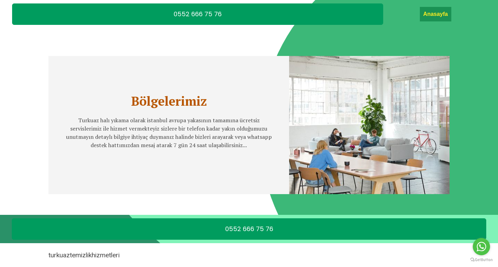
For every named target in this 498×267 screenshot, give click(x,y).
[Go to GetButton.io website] (481, 260)
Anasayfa (435, 14)
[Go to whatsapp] (481, 246)
